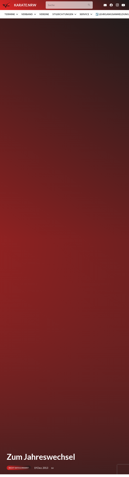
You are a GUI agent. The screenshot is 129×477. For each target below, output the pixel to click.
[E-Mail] (105, 5)
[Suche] (69, 5)
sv (52, 467)
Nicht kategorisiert (19, 468)
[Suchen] (89, 5)
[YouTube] (123, 5)
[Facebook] (111, 5)
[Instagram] (117, 5)
